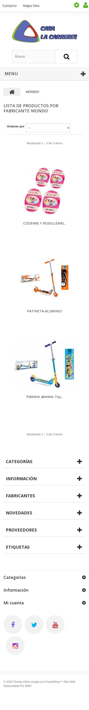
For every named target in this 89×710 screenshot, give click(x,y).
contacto (9, 5)
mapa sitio (31, 5)
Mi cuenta (13, 602)
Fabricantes (20, 495)
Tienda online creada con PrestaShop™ (38, 681)
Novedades (19, 513)
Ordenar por (15, 126)
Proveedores (21, 530)
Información (21, 478)
